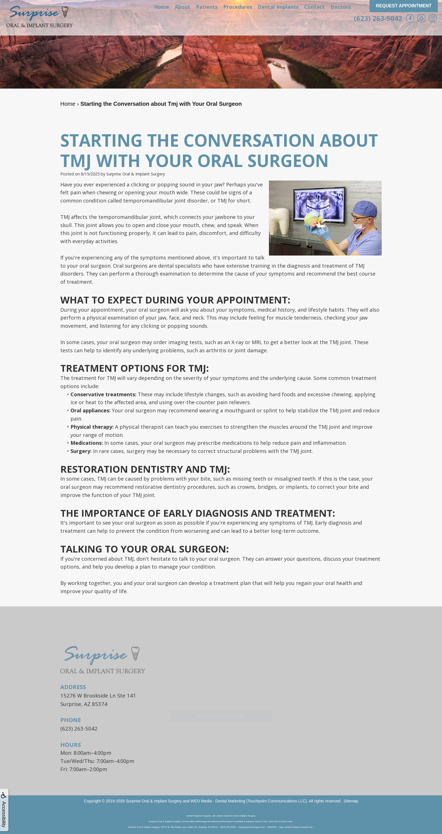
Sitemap (351, 800)
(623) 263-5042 (378, 18)
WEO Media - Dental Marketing (218, 800)
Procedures (237, 6)
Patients (207, 6)
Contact (314, 6)
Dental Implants (278, 6)
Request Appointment (404, 5)
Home (161, 6)
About (182, 6)
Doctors (340, 6)
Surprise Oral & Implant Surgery (154, 800)
